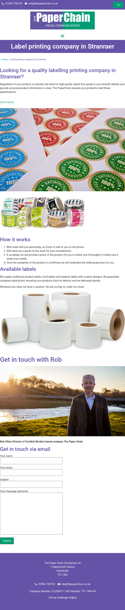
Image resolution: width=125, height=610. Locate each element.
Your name (31, 458)
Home (5, 59)
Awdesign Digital (66, 597)
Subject (31, 482)
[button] (62, 35)
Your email (31, 470)
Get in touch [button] (7, 102)
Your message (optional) (31, 512)
